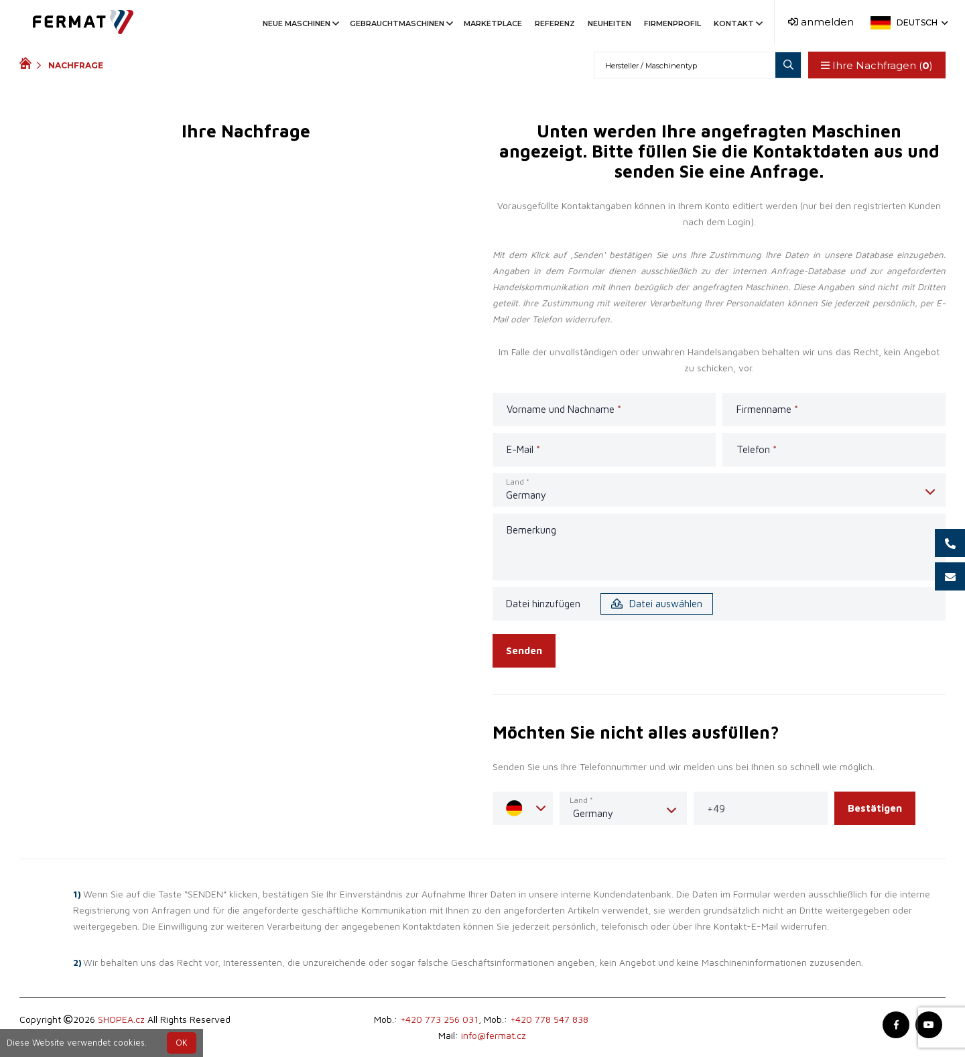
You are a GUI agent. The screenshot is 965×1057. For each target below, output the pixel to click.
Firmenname (767, 409)
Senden (524, 650)
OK (182, 1043)
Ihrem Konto (704, 205)
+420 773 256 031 (439, 1019)
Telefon (756, 449)
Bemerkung (531, 530)
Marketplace (493, 23)
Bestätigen (875, 808)
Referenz (555, 23)
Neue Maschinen (300, 23)
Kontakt (737, 23)
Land (517, 482)
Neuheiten (609, 23)
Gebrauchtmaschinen (400, 23)
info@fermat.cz (493, 1035)
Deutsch (921, 22)
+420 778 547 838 (549, 1019)
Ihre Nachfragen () (875, 65)
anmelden (821, 21)
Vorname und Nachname (564, 409)
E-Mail (523, 449)
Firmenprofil (672, 23)
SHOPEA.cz (121, 1019)
